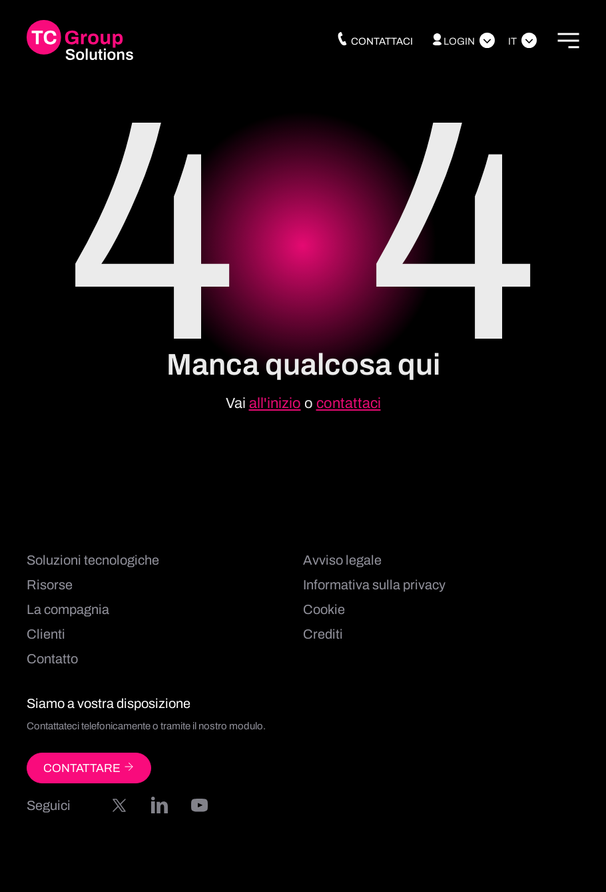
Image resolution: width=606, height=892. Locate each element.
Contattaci (374, 41)
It (512, 41)
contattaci (348, 403)
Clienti (46, 634)
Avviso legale (342, 560)
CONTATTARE (89, 768)
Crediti (323, 634)
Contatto (52, 658)
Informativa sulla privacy (374, 584)
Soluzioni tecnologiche (93, 560)
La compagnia (68, 609)
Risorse (50, 584)
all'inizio (275, 403)
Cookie (324, 609)
